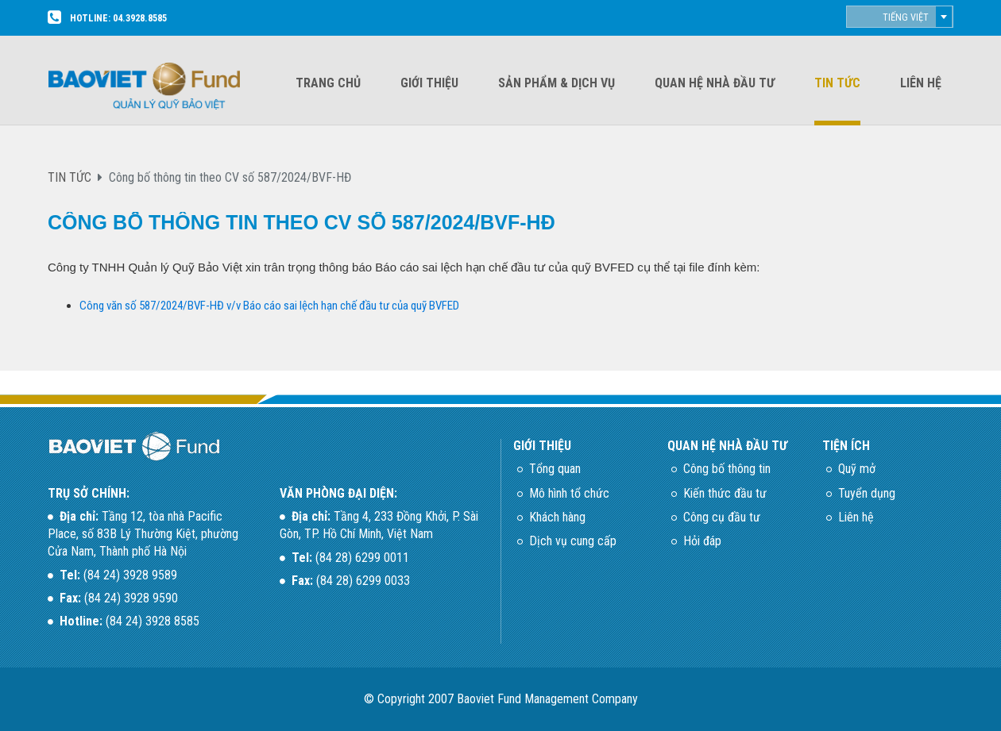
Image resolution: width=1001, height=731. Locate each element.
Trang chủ (328, 82)
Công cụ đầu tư (721, 517)
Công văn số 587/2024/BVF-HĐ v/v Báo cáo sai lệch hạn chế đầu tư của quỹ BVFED (269, 305)
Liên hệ (920, 82)
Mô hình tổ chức (569, 493)
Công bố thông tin (727, 468)
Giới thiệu (429, 82)
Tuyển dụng (866, 493)
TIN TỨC (69, 177)
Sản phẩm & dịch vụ (556, 82)
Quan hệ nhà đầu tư (715, 82)
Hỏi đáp (702, 540)
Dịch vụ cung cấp (572, 540)
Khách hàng (557, 517)
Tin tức (837, 82)
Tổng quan (555, 468)
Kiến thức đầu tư (725, 493)
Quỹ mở (856, 468)
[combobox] (899, 17)
